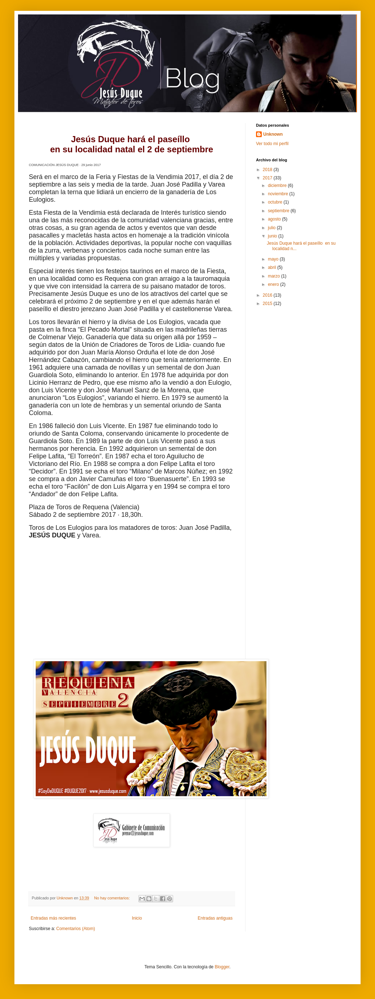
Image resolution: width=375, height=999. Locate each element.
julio (272, 227)
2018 (268, 169)
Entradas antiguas (215, 918)
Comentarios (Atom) (75, 928)
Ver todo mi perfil (272, 143)
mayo (274, 259)
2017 (268, 177)
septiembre (279, 210)
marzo (274, 276)
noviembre (278, 193)
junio (273, 236)
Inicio (137, 918)
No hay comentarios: (112, 898)
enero (274, 284)
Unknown (273, 134)
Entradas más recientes (53, 918)
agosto (275, 219)
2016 (268, 295)
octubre (275, 202)
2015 (268, 303)
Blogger (222, 966)
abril (272, 267)
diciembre (278, 185)
